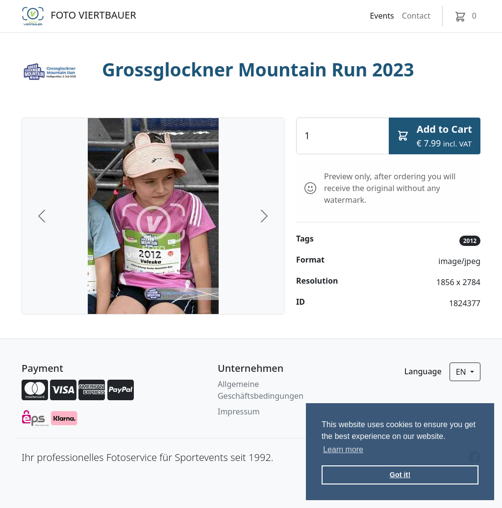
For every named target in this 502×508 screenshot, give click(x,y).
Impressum (239, 411)
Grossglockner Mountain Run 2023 (258, 69)
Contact (416, 15)
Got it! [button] (400, 475)
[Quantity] (342, 136)
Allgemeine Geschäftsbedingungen (260, 390)
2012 (470, 241)
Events (382, 15)
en (462, 371)
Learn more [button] (343, 449)
